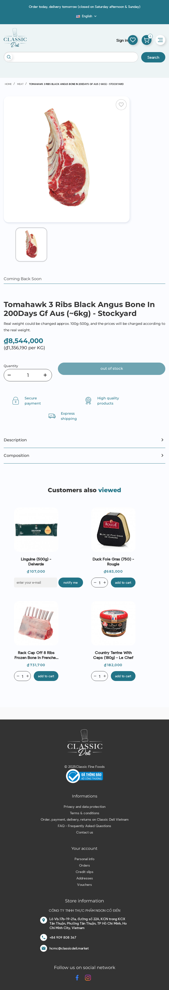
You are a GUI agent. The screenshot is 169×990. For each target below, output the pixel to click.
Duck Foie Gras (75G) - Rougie (113, 561)
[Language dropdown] (87, 16)
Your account (84, 848)
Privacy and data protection (84, 806)
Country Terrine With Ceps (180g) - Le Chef (113, 655)
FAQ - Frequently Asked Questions (84, 826)
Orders (84, 865)
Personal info (84, 859)
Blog (73, 17)
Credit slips (84, 872)
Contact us (84, 832)
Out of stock (112, 368)
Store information (84, 901)
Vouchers (84, 884)
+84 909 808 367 (63, 937)
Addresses (84, 878)
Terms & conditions (84, 813)
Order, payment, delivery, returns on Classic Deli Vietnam (85, 819)
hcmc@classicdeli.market (69, 948)
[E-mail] (35, 582)
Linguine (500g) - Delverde (36, 561)
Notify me (71, 582)
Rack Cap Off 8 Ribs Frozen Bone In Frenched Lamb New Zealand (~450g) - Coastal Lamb (36, 655)
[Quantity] (28, 375)
